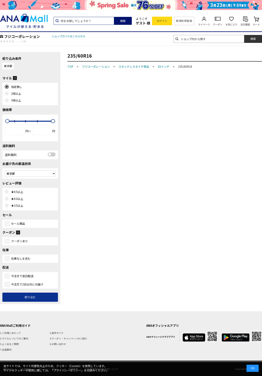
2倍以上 (15, 94)
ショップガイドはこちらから (68, 36)
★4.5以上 (16, 192)
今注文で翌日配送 (22, 276)
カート (256, 24)
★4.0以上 (16, 199)
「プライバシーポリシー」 (67, 370)
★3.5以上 (16, 205)
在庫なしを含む (21, 258)
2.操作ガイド (57, 333)
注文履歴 (245, 24)
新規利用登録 (184, 21)
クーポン (218, 24)
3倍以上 (15, 100)
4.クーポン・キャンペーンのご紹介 (68, 338)
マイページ (204, 24)
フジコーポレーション (22, 36)
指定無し (16, 87)
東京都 (8, 66)
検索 (123, 21)
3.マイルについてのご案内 (14, 338)
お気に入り (231, 24)
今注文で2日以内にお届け (27, 284)
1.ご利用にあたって (10, 333)
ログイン (162, 21)
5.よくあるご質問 (9, 344)
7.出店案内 (6, 349)
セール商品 (18, 224)
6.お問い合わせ (58, 344)
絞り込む (30, 297)
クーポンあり (19, 241)
